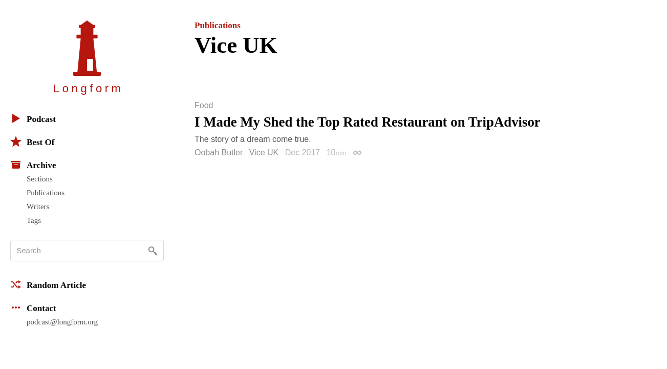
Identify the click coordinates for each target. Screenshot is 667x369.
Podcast (33, 118)
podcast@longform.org (62, 322)
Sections (40, 179)
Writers (38, 206)
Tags (34, 220)
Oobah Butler (219, 152)
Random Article (48, 284)
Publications (45, 193)
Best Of (32, 141)
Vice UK (264, 152)
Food (204, 105)
